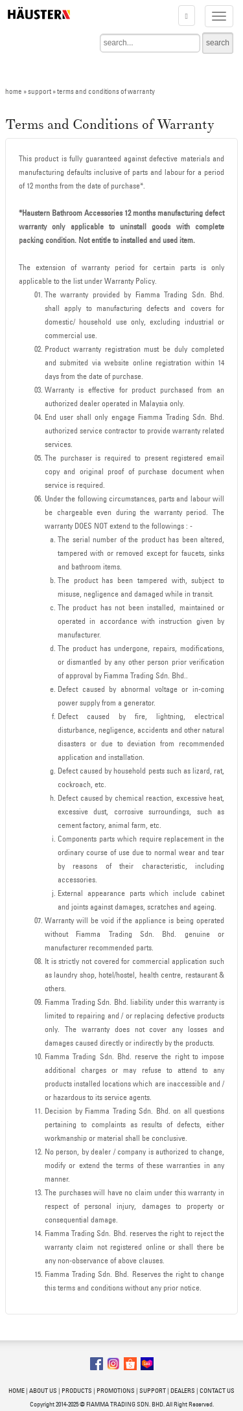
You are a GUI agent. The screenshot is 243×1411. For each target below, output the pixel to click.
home (13, 91)
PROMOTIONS (116, 1390)
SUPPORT (152, 1390)
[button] (186, 15)
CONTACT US (217, 1390)
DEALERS (182, 1390)
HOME (16, 1390)
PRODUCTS (77, 1390)
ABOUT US (43, 1390)
